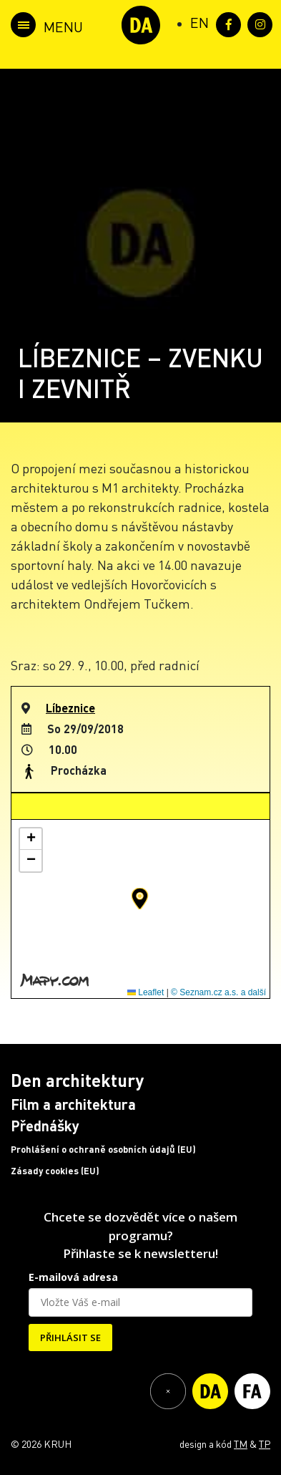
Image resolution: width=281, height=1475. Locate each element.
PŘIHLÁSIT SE (70, 1337)
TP (264, 1443)
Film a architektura (73, 1104)
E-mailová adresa (73, 1277)
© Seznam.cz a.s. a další (218, 992)
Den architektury (77, 1080)
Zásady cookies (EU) (55, 1170)
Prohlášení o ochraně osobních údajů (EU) (103, 1149)
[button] (139, 898)
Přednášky (45, 1125)
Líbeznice (70, 707)
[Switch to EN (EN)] (199, 22)
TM (240, 1443)
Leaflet (145, 992)
